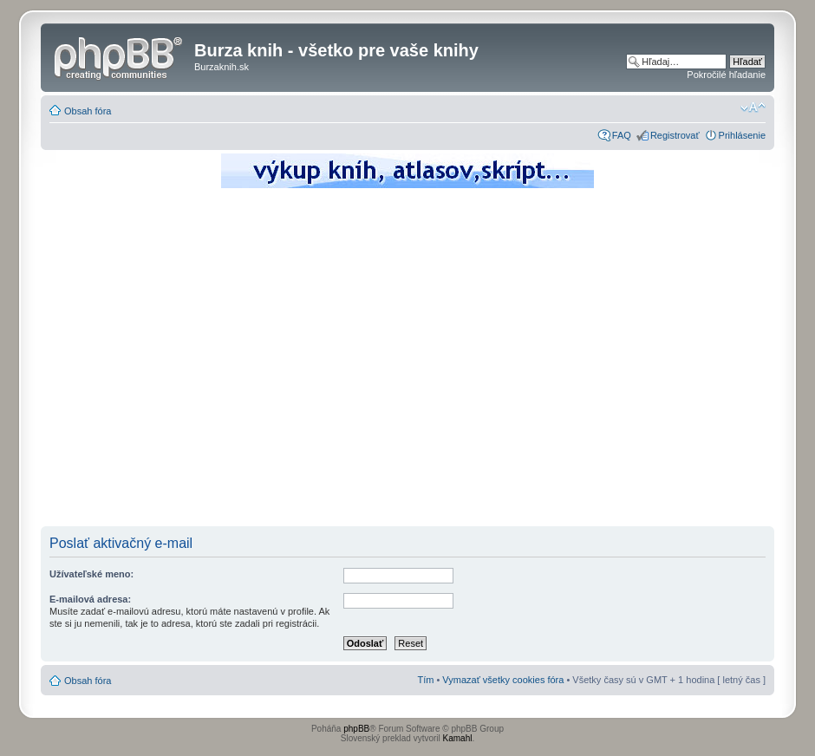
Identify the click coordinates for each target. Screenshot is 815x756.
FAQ (621, 135)
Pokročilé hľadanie (726, 74)
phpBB (356, 728)
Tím (425, 680)
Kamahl (458, 738)
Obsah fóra (87, 111)
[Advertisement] (162, 362)
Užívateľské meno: (91, 574)
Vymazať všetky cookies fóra (503, 680)
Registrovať (675, 135)
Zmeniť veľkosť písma (753, 107)
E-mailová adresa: (90, 599)
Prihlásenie (742, 135)
